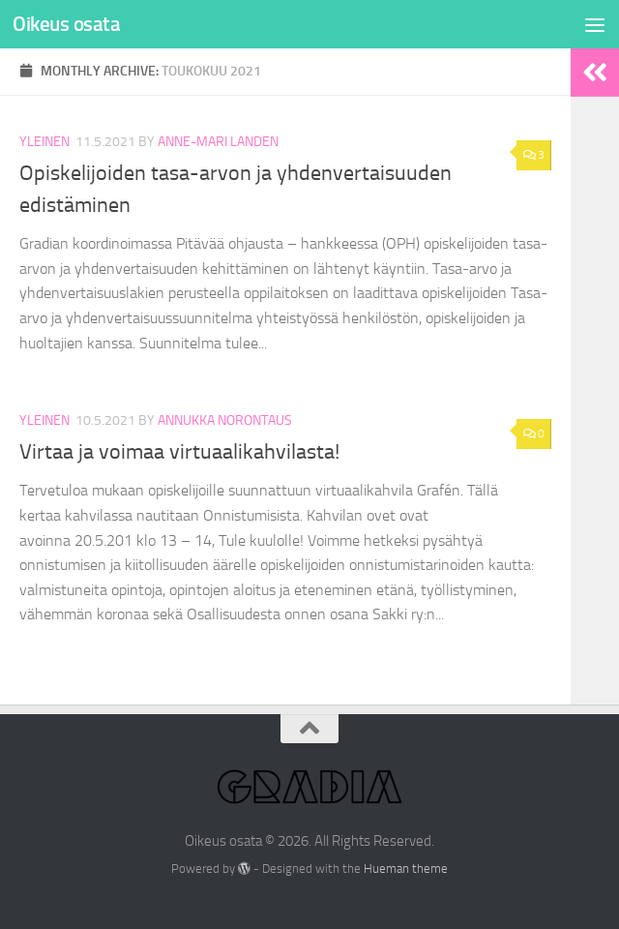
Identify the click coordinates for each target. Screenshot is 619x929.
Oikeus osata (66, 24)
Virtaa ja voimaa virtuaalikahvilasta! (179, 451)
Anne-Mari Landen (218, 142)
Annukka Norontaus (225, 420)
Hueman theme (406, 868)
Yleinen (44, 142)
